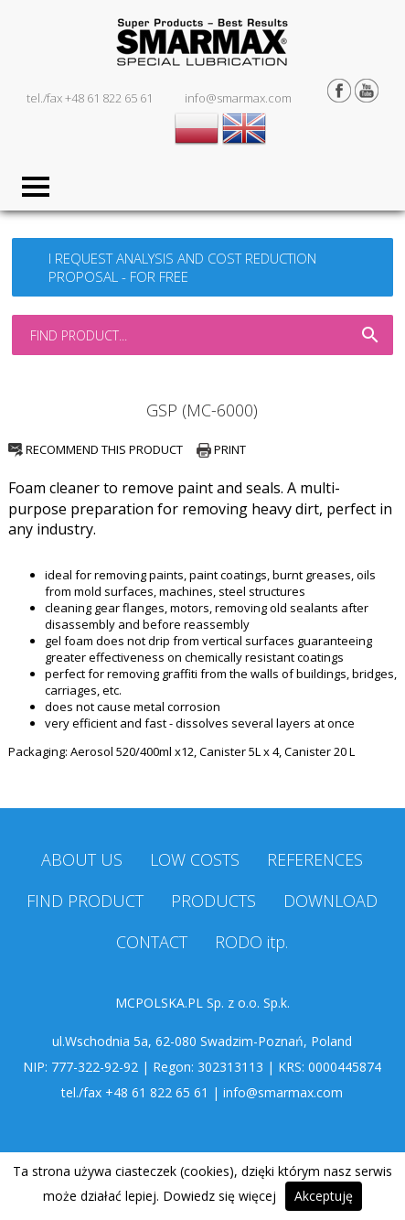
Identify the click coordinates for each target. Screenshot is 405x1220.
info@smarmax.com (238, 98)
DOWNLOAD (330, 901)
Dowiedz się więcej (219, 1195)
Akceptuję (323, 1195)
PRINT (221, 449)
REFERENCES (315, 859)
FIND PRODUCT (85, 901)
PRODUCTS (213, 901)
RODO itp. (251, 942)
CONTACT (151, 942)
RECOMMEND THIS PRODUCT (95, 449)
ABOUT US (82, 859)
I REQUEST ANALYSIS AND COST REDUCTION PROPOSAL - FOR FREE (182, 267)
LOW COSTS (195, 859)
